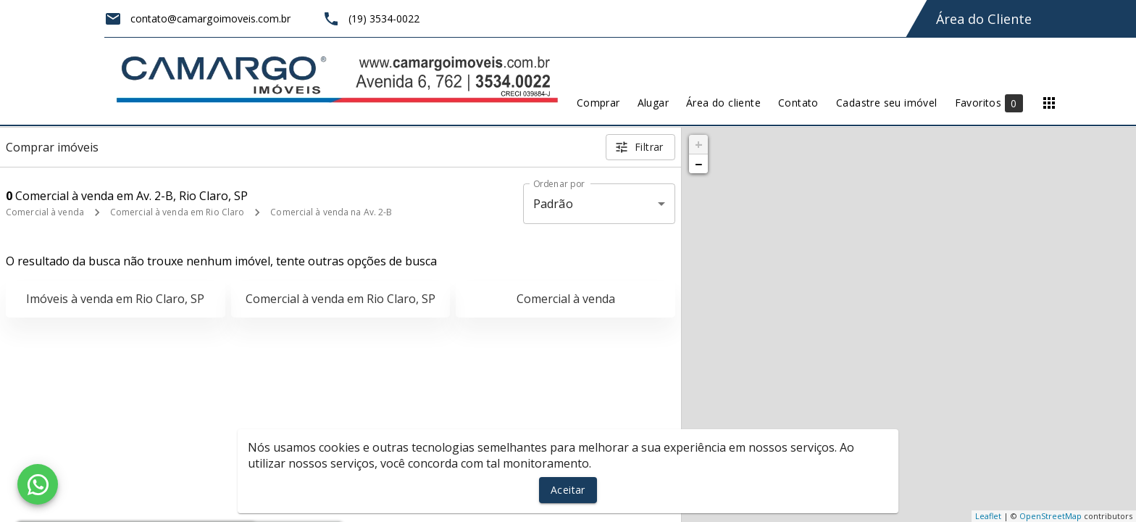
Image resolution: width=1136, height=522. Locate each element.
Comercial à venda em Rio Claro (177, 212)
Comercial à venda (45, 212)
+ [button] (699, 144)
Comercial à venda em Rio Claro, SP (340, 299)
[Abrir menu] (1049, 103)
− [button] (698, 164)
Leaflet (988, 515)
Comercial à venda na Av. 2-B (331, 212)
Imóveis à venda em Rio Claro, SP (115, 299)
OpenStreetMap (1050, 515)
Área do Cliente (984, 19)
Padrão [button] (553, 204)
